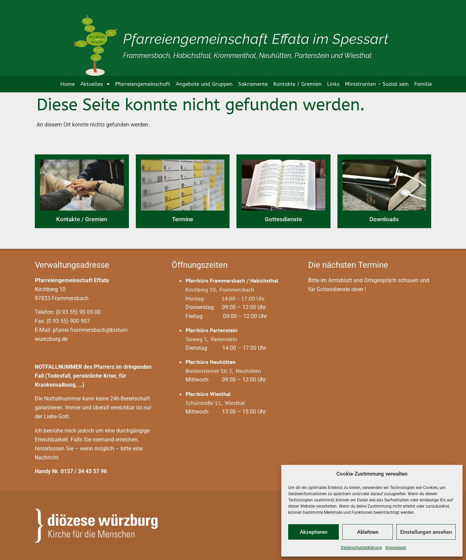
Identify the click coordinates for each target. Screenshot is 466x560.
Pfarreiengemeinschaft (142, 84)
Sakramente (253, 84)
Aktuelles (95, 84)
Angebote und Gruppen (204, 84)
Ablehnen (367, 532)
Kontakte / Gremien (297, 84)
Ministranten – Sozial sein (377, 84)
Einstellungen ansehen (426, 532)
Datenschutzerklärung (361, 547)
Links (333, 84)
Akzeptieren (313, 532)
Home (67, 84)
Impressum (395, 547)
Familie (423, 84)
